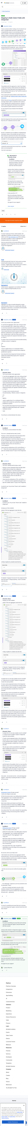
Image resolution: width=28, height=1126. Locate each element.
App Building (9, 995)
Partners (8, 1051)
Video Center (9, 1035)
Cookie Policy (19, 1120)
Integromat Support (9, 250)
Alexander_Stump (7, 26)
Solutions (8, 1004)
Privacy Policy (4, 1125)
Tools (2, 260)
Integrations (9, 989)
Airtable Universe (10, 1066)
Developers (9, 1057)
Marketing (8, 1011)
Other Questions (6, 11)
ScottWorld (6, 231)
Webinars (8, 1045)
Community (9, 1060)
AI (6, 998)
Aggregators (4, 285)
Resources (9, 1047)
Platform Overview (11, 986)
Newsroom (9, 1084)
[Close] (24, 1113)
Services (8, 1054)
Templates (8, 1063)
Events (8, 1032)
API (14, 1104)
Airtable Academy (10, 1029)
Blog (7, 1078)
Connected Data (10, 1001)
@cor (10, 100)
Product (8, 1008)
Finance (8, 1023)
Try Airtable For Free (11, 1088)
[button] (2, 3)
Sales (7, 1020)
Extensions (9, 992)
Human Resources (11, 1017)
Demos (8, 1038)
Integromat (6, 269)
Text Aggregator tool (13, 237)
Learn (7, 1026)
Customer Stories (10, 1041)
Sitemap (14, 1108)
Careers (8, 1075)
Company (8, 1069)
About (7, 1072)
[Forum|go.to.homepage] (9, 3)
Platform (8, 983)
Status (8, 1081)
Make (3, 210)
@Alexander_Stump (5, 792)
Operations (9, 1014)
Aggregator (4, 303)
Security (14, 1100)
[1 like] (6, 967)
